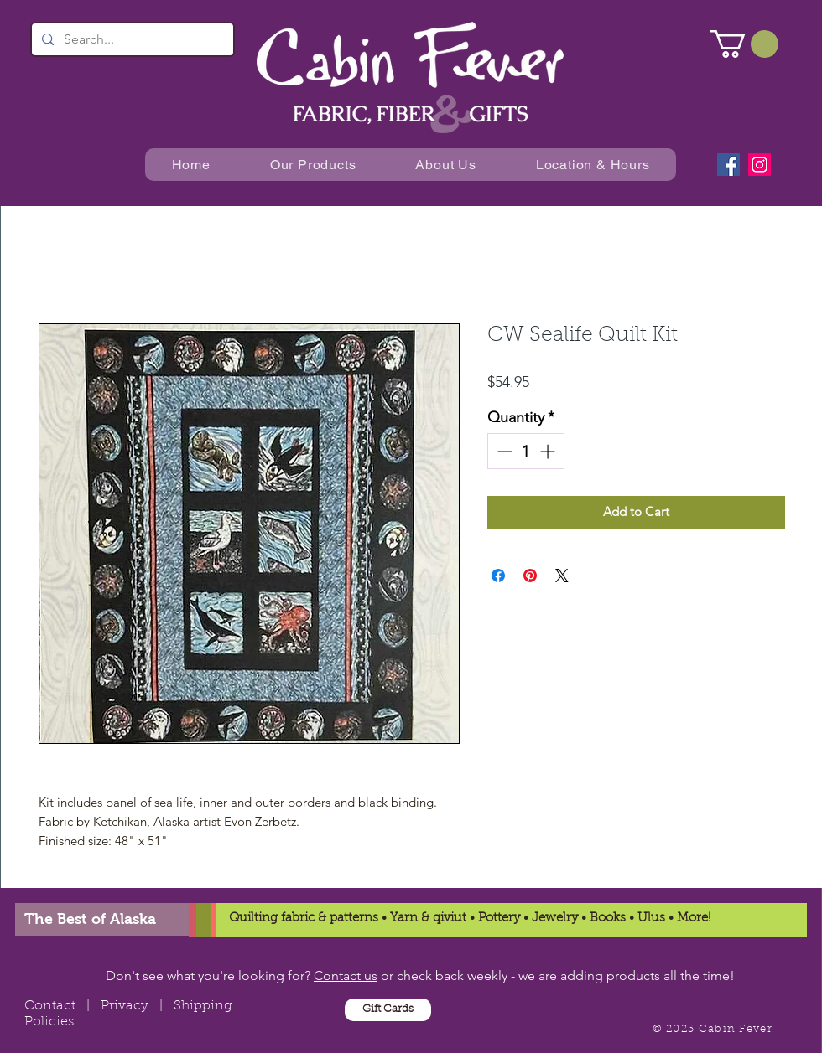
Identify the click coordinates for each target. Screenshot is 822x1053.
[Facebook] (728, 164)
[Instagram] (759, 164)
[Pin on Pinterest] (530, 575)
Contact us (345, 975)
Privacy (124, 1006)
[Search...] (131, 39)
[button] (744, 44)
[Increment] (549, 451)
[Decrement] (503, 451)
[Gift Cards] (388, 1010)
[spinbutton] (526, 451)
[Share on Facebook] (498, 575)
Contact (49, 1006)
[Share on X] (562, 575)
